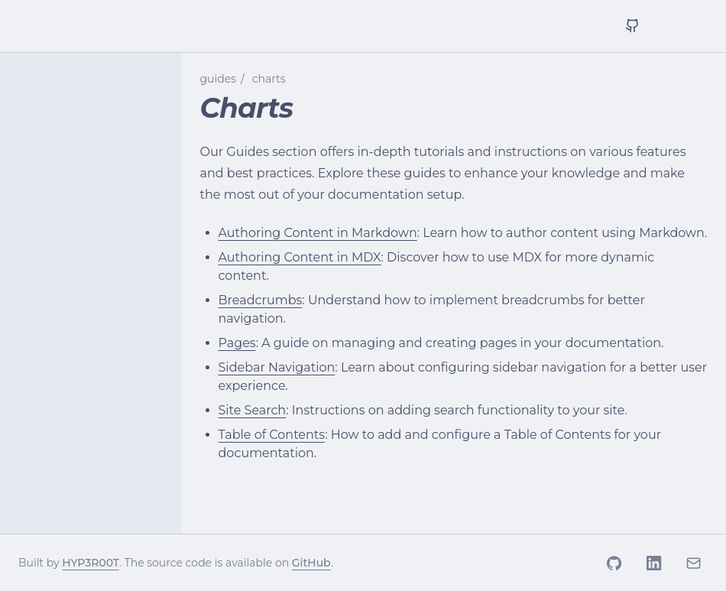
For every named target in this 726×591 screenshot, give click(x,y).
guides (218, 79)
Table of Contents (272, 434)
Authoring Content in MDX (300, 257)
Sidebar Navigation (277, 367)
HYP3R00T (90, 563)
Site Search (253, 410)
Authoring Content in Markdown (318, 233)
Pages (237, 343)
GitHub (311, 563)
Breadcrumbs (261, 300)
